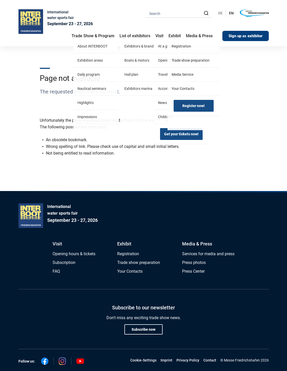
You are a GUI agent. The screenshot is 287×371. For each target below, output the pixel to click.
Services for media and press (208, 253)
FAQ (56, 271)
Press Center (193, 271)
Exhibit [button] (175, 35)
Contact (209, 360)
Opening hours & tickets (74, 253)
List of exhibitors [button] (135, 35)
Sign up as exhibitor (246, 36)
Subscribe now (143, 329)
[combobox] (178, 13)
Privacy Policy (187, 360)
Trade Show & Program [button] (93, 35)
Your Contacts (130, 271)
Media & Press (199, 35)
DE (220, 13)
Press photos (194, 262)
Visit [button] (159, 35)
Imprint (166, 360)
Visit (57, 243)
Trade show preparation (138, 262)
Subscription (64, 262)
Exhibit (124, 243)
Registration (128, 253)
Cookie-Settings (143, 360)
